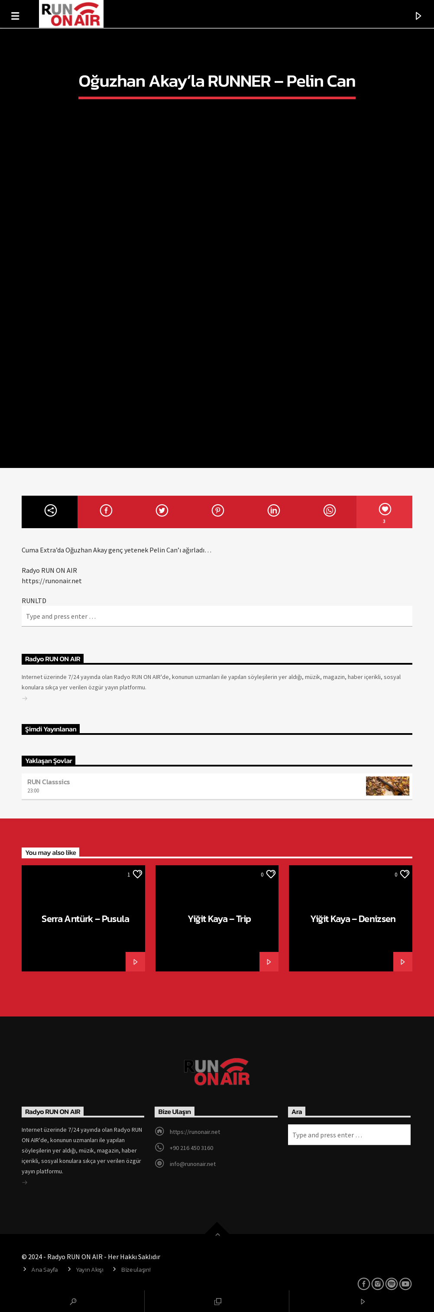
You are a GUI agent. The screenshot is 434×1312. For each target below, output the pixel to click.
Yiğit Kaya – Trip (219, 918)
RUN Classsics (48, 781)
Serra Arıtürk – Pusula (85, 918)
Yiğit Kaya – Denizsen (353, 918)
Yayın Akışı (90, 1269)
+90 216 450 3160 (191, 1148)
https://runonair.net (195, 1132)
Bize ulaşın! (136, 1269)
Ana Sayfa (44, 1269)
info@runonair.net (193, 1164)
